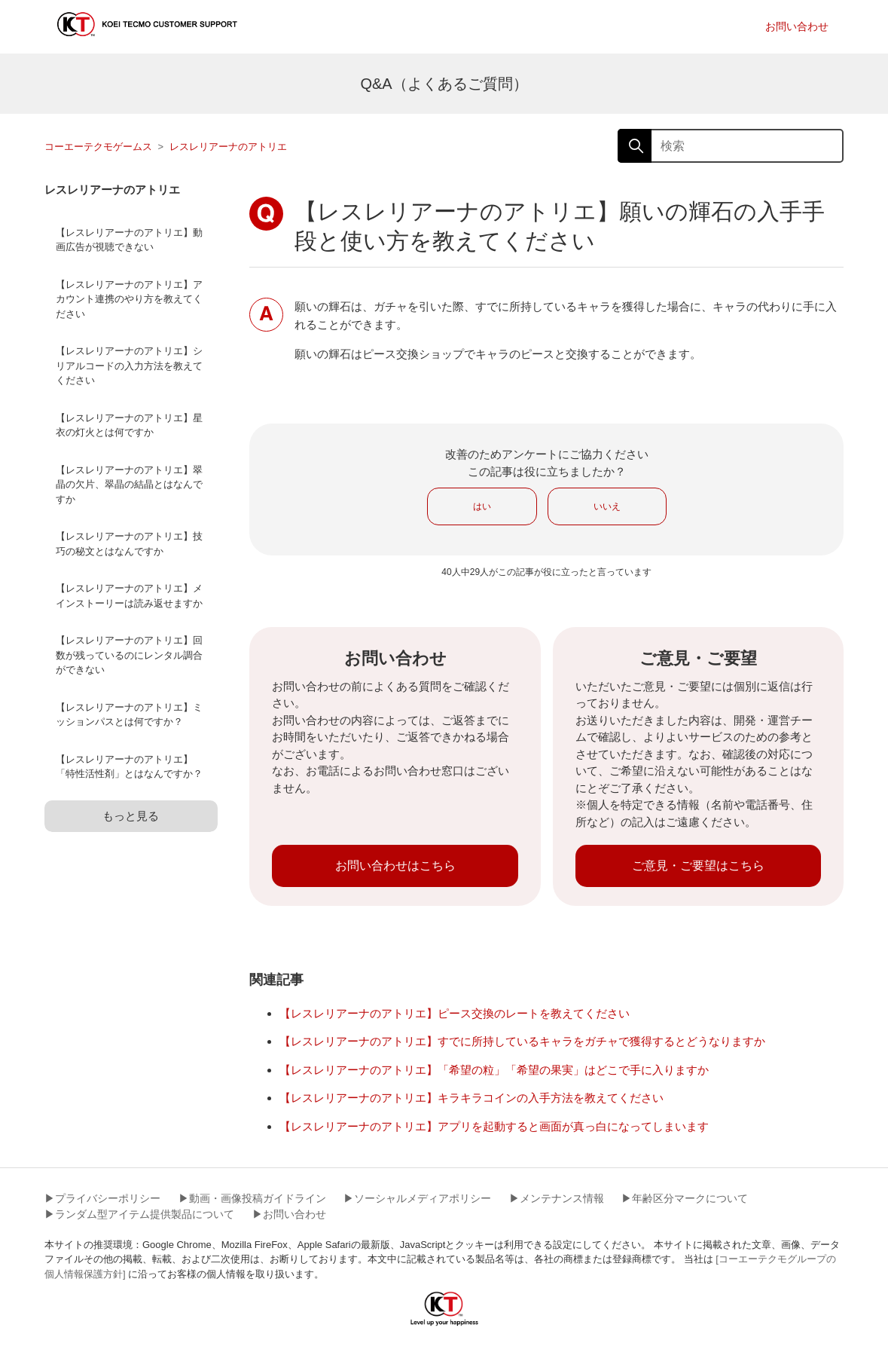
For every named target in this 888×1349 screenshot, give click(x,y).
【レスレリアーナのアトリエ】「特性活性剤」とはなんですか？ (129, 767)
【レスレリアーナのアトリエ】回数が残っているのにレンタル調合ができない (129, 655)
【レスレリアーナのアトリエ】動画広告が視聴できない (129, 240)
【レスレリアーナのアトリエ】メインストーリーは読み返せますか (129, 596)
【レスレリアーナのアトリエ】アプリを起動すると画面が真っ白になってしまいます (494, 1126)
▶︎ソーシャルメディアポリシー (417, 1198)
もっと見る (130, 815)
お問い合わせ (796, 26)
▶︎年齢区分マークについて (684, 1198)
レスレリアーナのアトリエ (228, 146)
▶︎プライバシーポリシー (102, 1198)
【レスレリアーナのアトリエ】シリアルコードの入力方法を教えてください (129, 365)
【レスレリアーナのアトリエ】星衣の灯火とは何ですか (129, 425)
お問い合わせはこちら (395, 865)
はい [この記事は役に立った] (482, 506)
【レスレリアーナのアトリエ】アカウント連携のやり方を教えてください (129, 299)
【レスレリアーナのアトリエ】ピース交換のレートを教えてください (454, 1013)
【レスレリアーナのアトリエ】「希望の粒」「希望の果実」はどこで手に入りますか (494, 1069)
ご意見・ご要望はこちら (698, 865)
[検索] (731, 146)
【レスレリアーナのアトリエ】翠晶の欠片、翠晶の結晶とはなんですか (129, 484)
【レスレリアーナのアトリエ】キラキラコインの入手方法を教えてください (471, 1097)
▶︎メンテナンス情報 (556, 1198)
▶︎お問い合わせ (289, 1214)
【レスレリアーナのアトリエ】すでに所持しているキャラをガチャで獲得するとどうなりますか (522, 1041)
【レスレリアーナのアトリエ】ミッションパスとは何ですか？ (129, 715)
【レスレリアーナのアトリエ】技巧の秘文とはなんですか (129, 544)
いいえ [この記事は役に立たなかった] (607, 506)
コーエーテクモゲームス (98, 146)
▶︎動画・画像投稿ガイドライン (252, 1198)
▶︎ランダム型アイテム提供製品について (139, 1214)
